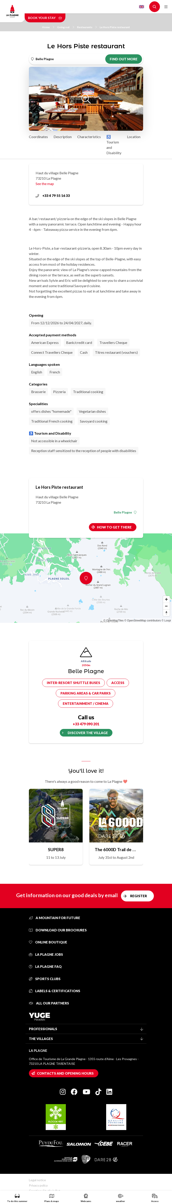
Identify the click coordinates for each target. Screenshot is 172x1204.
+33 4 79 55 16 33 (53, 196)
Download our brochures (58, 930)
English (141, 6)
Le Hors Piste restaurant (115, 27)
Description (63, 137)
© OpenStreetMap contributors (142, 620)
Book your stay (45, 18)
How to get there (114, 527)
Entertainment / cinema (85, 703)
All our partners (49, 1003)
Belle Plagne (125, 512)
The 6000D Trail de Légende (116, 849)
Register (138, 896)
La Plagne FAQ (45, 966)
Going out (65, 27)
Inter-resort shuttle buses (73, 683)
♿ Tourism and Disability (113, 145)
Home (48, 27)
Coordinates (38, 137)
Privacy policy (38, 1185)
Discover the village (88, 733)
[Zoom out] (166, 606)
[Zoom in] (166, 599)
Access (117, 683)
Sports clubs (44, 979)
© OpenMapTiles (113, 620)
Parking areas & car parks (85, 693)
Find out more (124, 59)
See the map (45, 183)
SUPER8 (56, 849)
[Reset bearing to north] (166, 612)
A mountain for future (54, 918)
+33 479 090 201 (86, 724)
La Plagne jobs (46, 954)
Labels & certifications (54, 991)
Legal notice (37, 1180)
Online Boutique (48, 942)
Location (133, 137)
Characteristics (89, 137)
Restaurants (87, 27)
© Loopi (166, 620)
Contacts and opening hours (65, 1073)
